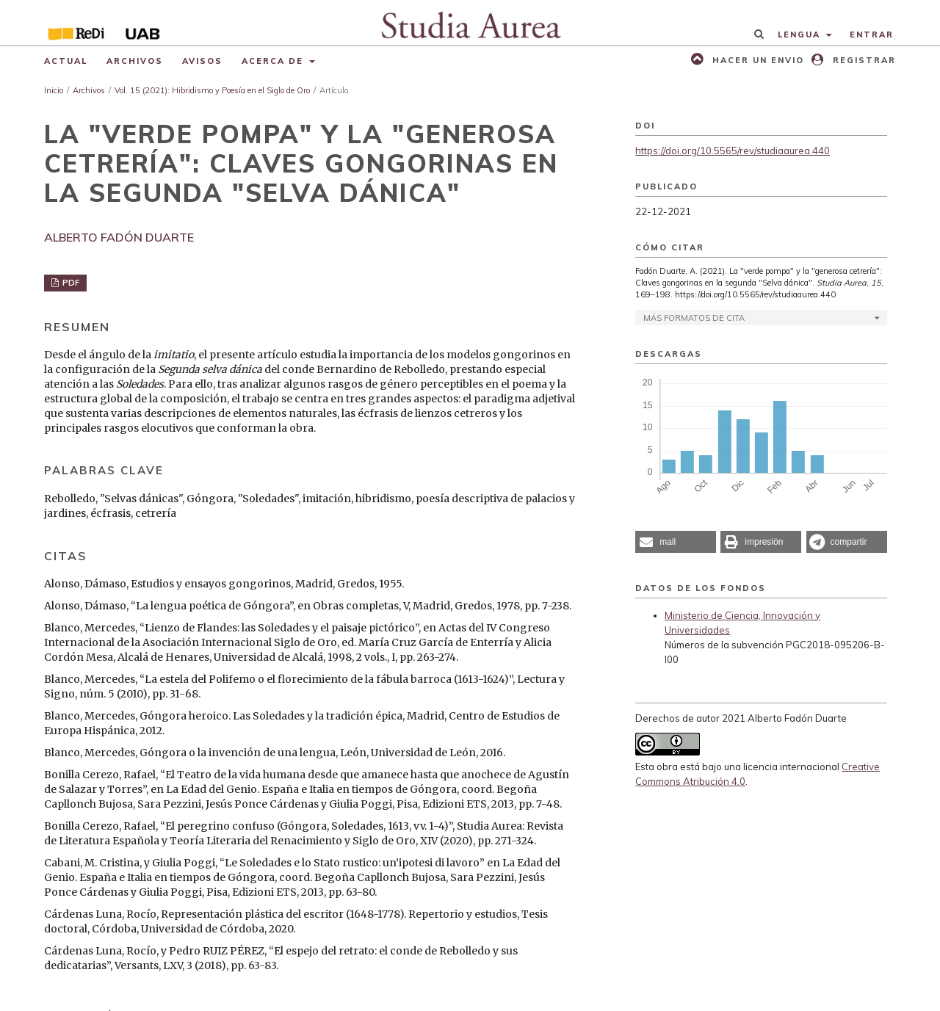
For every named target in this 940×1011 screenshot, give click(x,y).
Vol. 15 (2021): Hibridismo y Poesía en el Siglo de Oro (212, 90)
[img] (470, 23)
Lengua (801, 34)
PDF (69, 283)
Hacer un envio (756, 60)
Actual (65, 61)
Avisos (202, 61)
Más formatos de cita (694, 318)
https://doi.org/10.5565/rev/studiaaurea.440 (732, 150)
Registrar (862, 60)
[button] (675, 542)
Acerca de (274, 61)
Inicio (53, 90)
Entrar (872, 34)
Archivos (134, 61)
